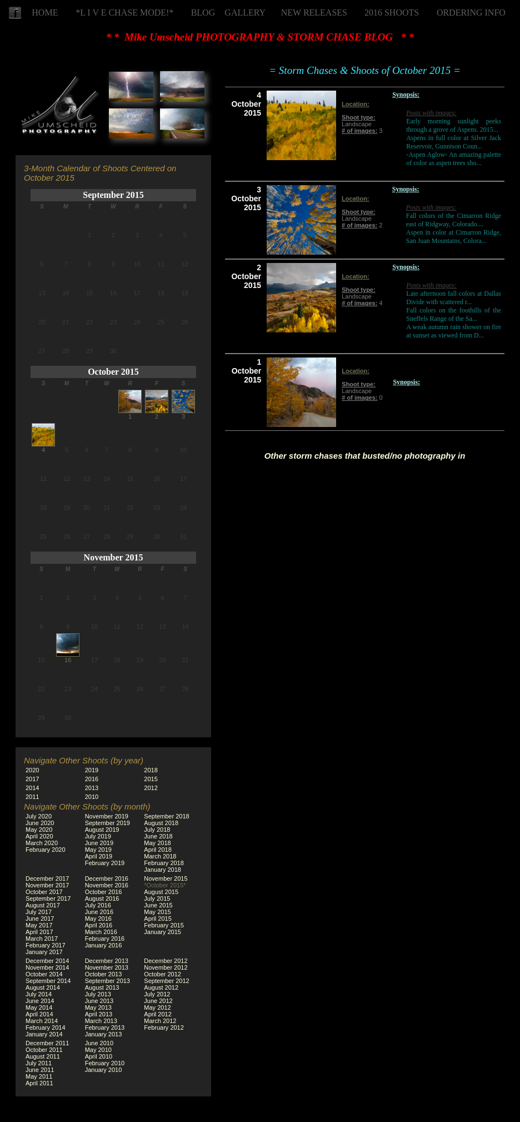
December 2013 (106, 960)
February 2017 (46, 945)
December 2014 (47, 960)
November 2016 (106, 885)
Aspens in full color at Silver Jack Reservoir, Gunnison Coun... (453, 142)
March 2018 (160, 856)
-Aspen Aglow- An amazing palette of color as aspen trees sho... (453, 159)
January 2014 (44, 1034)
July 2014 (39, 994)
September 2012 (166, 980)
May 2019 (98, 849)
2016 (91, 779)
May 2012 (157, 1007)
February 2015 (164, 925)
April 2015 (158, 918)
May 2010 (98, 1049)
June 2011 (40, 1069)
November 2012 (165, 967)
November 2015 (113, 557)
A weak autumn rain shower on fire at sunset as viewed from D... (453, 331)
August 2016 (102, 898)
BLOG (203, 12)
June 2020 (40, 823)
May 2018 (157, 843)
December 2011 (47, 1043)
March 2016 (101, 932)
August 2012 (161, 987)
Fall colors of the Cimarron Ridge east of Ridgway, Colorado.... (453, 220)
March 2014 (42, 1020)
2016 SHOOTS (391, 12)
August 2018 (161, 823)
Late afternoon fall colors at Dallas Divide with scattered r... (453, 298)
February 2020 (46, 849)
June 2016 (99, 911)
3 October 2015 (246, 198)
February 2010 (105, 1063)
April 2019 (99, 856)
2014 (32, 788)
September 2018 (166, 816)
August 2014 (43, 987)
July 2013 (98, 994)
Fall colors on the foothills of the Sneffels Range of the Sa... (453, 314)
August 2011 (43, 1056)
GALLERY (245, 12)
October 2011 (44, 1049)
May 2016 (98, 918)
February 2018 (164, 863)
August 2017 (43, 905)
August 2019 (102, 829)
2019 (91, 770)
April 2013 (99, 1014)
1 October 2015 (247, 371)
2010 (91, 796)
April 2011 (39, 1083)
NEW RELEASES (314, 12)
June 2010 (99, 1043)
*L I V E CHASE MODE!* (124, 12)
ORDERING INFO (471, 12)
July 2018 (157, 829)
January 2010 (103, 1069)
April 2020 (39, 836)
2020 (32, 770)
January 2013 (103, 1034)
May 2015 (157, 911)
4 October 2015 (246, 104)
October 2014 (44, 974)
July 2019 (98, 836)
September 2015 (113, 195)
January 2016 (103, 945)
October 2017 (44, 891)
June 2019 (99, 843)
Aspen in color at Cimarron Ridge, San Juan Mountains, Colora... (453, 237)
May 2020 (39, 829)
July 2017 (39, 911)
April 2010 (99, 1056)
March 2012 (160, 1020)
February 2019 (105, 863)
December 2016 (106, 878)
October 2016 (103, 891)
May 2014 (39, 1007)
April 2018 (158, 849)
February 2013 (105, 1027)
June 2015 (158, 905)
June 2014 (40, 1000)
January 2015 (162, 932)
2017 (32, 779)
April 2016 (99, 925)
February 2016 (105, 938)
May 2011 (39, 1076)
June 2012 (158, 1000)
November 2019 (106, 816)
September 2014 (48, 980)
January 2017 (44, 952)
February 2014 (46, 1027)
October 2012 (162, 974)
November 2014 (47, 967)
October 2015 (113, 371)
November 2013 (106, 967)
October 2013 (103, 974)
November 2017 (47, 885)
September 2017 (48, 898)
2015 (150, 779)
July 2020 (39, 816)
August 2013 (102, 987)
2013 (91, 788)
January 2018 (162, 869)
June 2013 (99, 1000)
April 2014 (39, 1014)
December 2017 (47, 878)
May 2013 (98, 1007)
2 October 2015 (246, 276)
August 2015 (161, 891)
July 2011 (39, 1063)
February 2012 (164, 1027)
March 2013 (101, 1020)
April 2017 (39, 932)
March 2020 (42, 843)
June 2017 (40, 918)
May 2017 (39, 925)
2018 (150, 770)
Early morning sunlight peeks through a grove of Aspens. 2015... (453, 125)
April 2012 (158, 1014)
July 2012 (157, 994)
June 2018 (158, 836)
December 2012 (165, 960)
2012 (150, 788)
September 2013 (107, 980)
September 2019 (107, 823)
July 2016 (98, 905)
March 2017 (42, 938)
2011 (32, 796)
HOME (45, 12)
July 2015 (157, 898)
